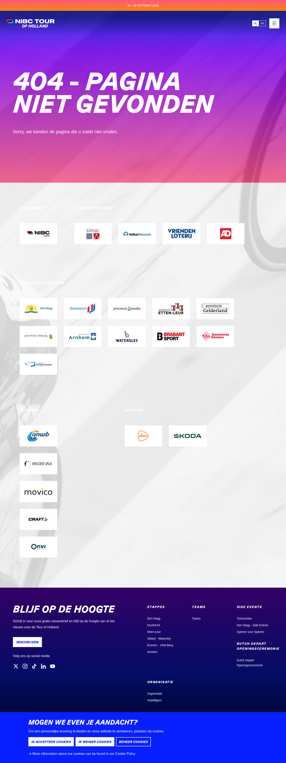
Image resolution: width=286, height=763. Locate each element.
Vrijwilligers (154, 700)
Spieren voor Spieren (250, 632)
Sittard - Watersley (159, 638)
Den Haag (153, 618)
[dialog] (143, 737)
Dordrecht (153, 625)
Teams (196, 618)
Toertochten (244, 618)
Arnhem (152, 652)
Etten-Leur (154, 632)
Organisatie (154, 693)
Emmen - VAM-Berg (160, 645)
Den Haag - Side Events (252, 625)
